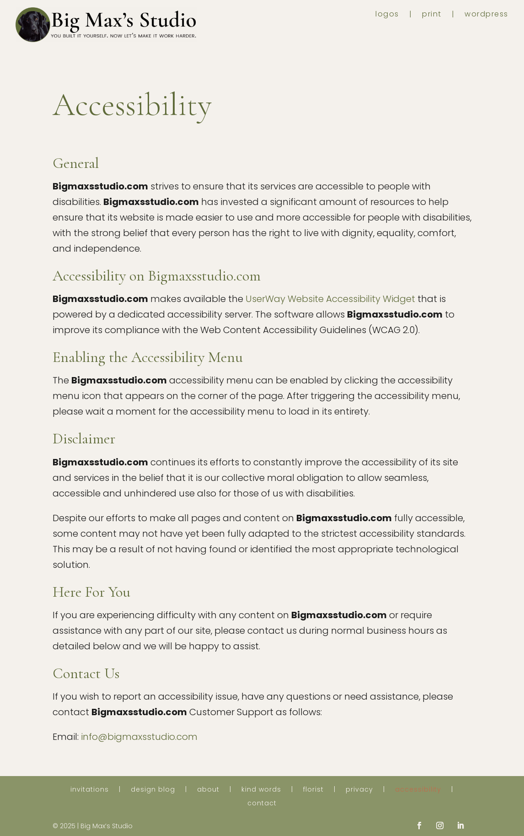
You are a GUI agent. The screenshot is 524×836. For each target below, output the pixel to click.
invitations (89, 790)
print (432, 15)
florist (313, 790)
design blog (153, 790)
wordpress (486, 15)
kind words (261, 790)
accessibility (418, 790)
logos (387, 15)
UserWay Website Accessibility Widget (330, 298)
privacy (359, 790)
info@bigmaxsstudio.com (139, 736)
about (208, 790)
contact (262, 804)
